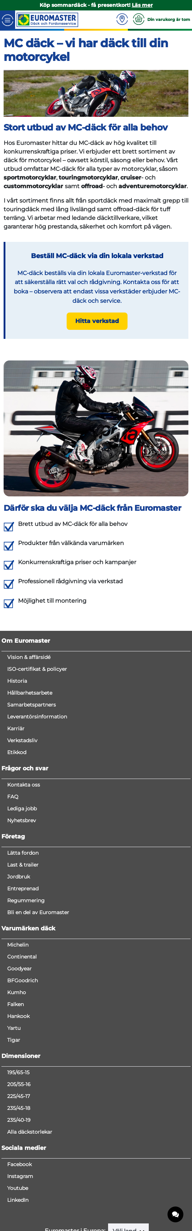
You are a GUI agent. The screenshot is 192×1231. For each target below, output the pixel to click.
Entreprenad (23, 888)
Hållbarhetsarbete (29, 693)
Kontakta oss (23, 784)
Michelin (17, 945)
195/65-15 (18, 1072)
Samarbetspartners (31, 704)
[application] (176, 1215)
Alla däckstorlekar (29, 1132)
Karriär (15, 728)
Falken (15, 1004)
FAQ (12, 796)
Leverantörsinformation (37, 716)
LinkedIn (17, 1200)
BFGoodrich (22, 980)
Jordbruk (18, 876)
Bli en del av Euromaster (38, 912)
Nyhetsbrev (21, 820)
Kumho (16, 992)
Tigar (13, 1040)
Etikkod (16, 752)
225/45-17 (18, 1096)
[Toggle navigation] (7, 19)
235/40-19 (19, 1120)
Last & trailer (23, 865)
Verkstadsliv (22, 740)
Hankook (18, 1016)
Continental (22, 956)
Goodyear (19, 968)
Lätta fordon (23, 853)
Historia (17, 681)
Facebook (19, 1164)
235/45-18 (18, 1108)
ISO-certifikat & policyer (37, 669)
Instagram (20, 1176)
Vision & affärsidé (28, 657)
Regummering (26, 900)
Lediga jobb (22, 808)
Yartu (14, 1028)
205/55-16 (19, 1084)
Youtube (17, 1188)
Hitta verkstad (97, 321)
